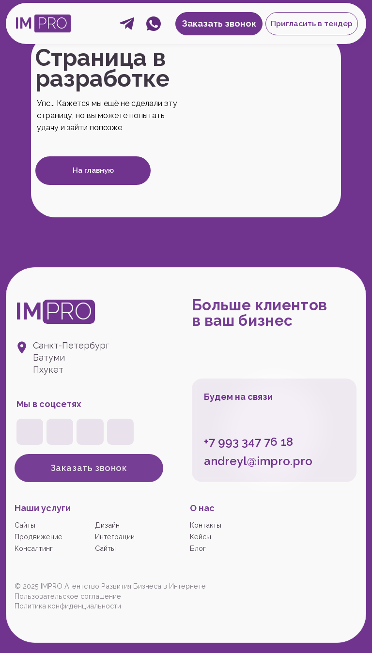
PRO (52, 23)
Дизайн (107, 525)
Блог (198, 548)
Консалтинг (34, 548)
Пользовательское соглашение (68, 596)
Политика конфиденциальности (68, 606)
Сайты (25, 525)
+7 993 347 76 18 (248, 442)
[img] (90, 432)
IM (23, 23)
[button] (311, 23)
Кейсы (200, 536)
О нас (202, 508)
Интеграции (115, 536)
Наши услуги (43, 508)
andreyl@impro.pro (258, 461)
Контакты (205, 525)
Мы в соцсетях (48, 404)
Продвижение (38, 536)
